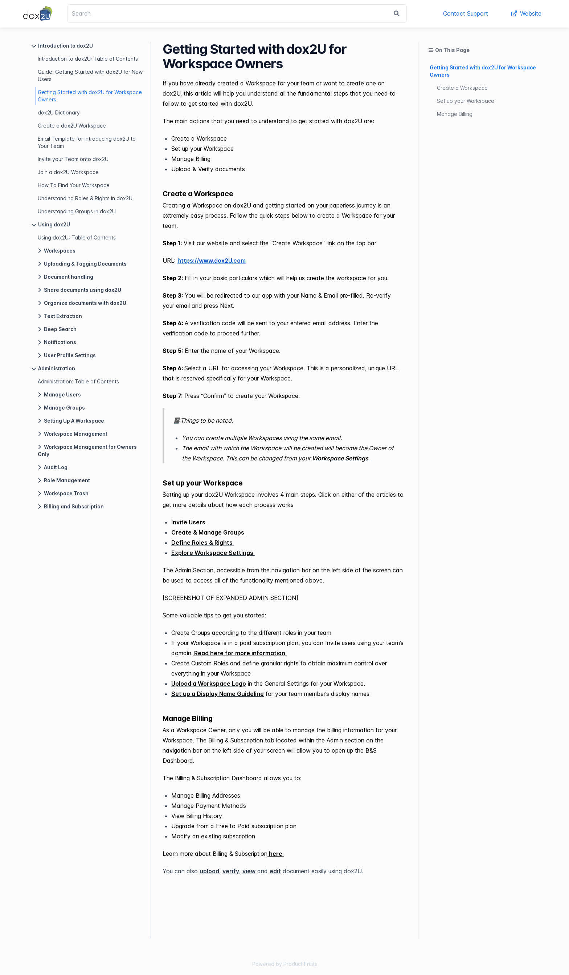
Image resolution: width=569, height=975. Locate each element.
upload (209, 871)
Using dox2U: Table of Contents (77, 237)
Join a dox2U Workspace (68, 172)
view (248, 871)
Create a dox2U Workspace (72, 125)
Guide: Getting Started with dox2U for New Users (90, 75)
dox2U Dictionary (59, 112)
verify (230, 871)
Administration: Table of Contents (78, 381)
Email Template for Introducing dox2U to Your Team (87, 142)
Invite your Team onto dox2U (73, 159)
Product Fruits (300, 964)
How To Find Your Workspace (74, 185)
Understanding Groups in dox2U (77, 211)
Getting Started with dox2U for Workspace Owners (90, 95)
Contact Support (465, 13)
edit (275, 871)
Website (526, 13)
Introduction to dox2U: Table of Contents (88, 59)
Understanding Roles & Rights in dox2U (85, 198)
